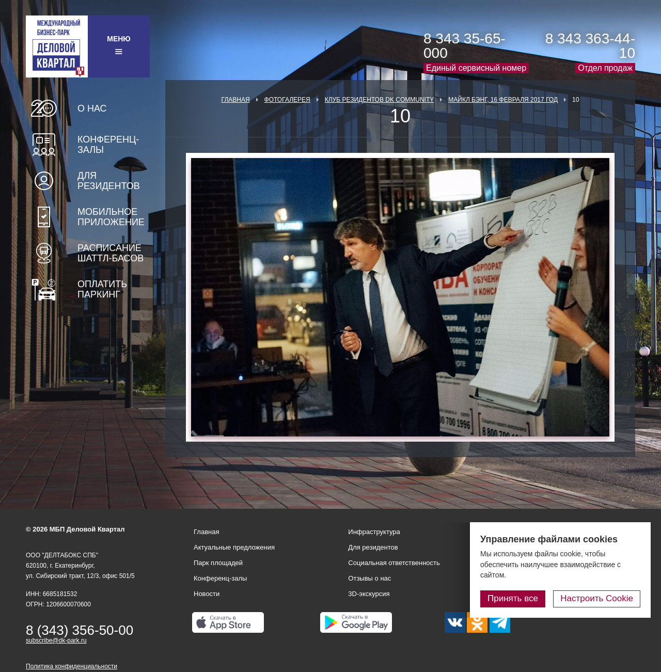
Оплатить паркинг (102, 289)
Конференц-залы (108, 144)
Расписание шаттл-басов (110, 253)
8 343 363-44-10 (590, 45)
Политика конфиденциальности (71, 666)
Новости (206, 594)
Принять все (512, 598)
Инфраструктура (374, 532)
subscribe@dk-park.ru (56, 640)
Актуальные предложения (234, 547)
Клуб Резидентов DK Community (379, 99)
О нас (92, 108)
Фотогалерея (287, 99)
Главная (236, 99)
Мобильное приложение (111, 217)
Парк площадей (218, 563)
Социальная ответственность (394, 563)
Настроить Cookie (596, 598)
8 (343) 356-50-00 (79, 630)
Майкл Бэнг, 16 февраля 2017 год (503, 99)
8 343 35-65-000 (464, 45)
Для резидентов (108, 180)
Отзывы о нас (369, 578)
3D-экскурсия (368, 594)
